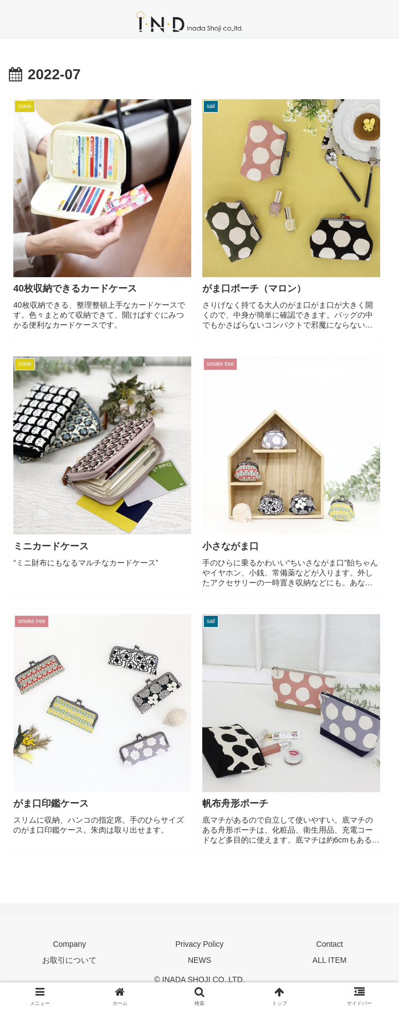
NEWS (199, 960)
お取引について (69, 960)
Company (69, 944)
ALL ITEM (330, 960)
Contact (329, 944)
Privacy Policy (199, 944)
